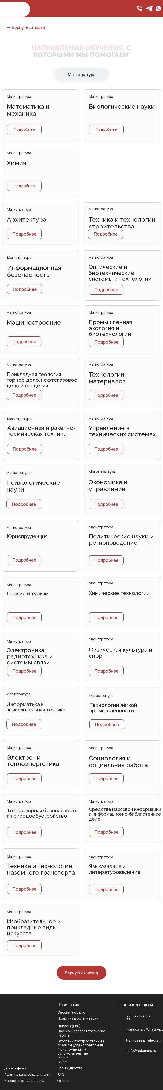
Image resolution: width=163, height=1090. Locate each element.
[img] (158, 8)
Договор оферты (15, 1068)
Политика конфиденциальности (27, 1074)
